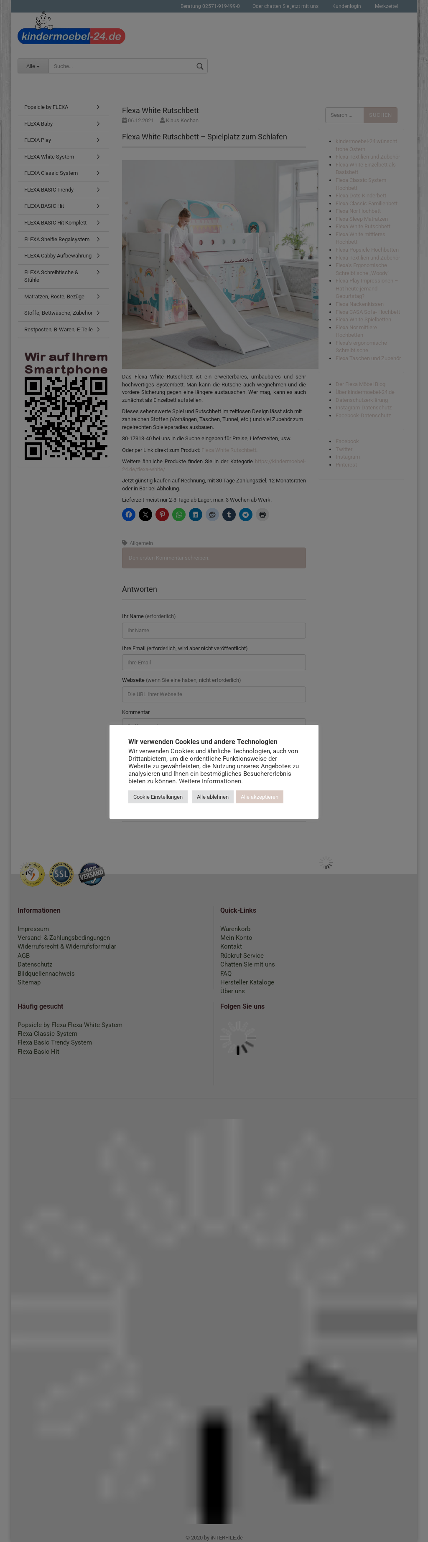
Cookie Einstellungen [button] (158, 797)
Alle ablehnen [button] (213, 797)
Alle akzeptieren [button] (259, 797)
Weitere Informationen (210, 781)
